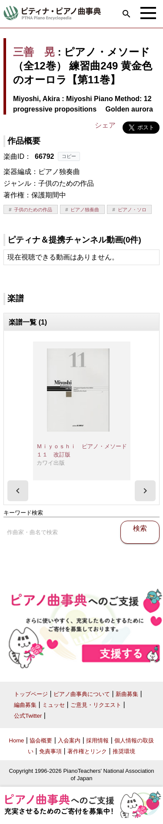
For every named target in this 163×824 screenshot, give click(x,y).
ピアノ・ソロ (132, 209)
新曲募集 (127, 694)
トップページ (31, 694)
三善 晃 (34, 52)
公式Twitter (28, 715)
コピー (69, 156)
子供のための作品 (33, 209)
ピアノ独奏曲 (84, 209)
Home (16, 740)
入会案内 (69, 740)
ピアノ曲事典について (81, 694)
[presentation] (17, 490)
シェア (105, 125)
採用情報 (97, 740)
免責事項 (50, 751)
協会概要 (41, 740)
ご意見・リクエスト (95, 705)
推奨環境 (124, 751)
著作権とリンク (87, 751)
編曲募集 (25, 705)
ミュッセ (53, 705)
